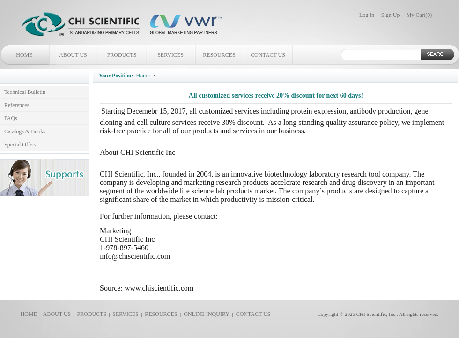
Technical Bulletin (24, 92)
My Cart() (419, 15)
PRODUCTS (122, 55)
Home (142, 75)
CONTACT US (268, 55)
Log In (366, 15)
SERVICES (170, 55)
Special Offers (20, 144)
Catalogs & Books (24, 131)
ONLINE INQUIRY (205, 314)
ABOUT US (73, 55)
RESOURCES (219, 55)
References (16, 105)
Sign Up (390, 15)
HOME (24, 55)
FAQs (10, 118)
